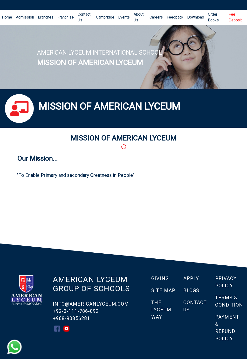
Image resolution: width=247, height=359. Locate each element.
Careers (156, 17)
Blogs (191, 290)
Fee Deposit (235, 17)
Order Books (213, 17)
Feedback (175, 17)
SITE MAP (163, 290)
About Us (139, 17)
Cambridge (105, 17)
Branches (46, 17)
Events (124, 17)
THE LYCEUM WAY (161, 310)
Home (8, 16)
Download (195, 17)
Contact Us (84, 17)
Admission (25, 17)
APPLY (191, 278)
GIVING (160, 278)
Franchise (65, 17)
